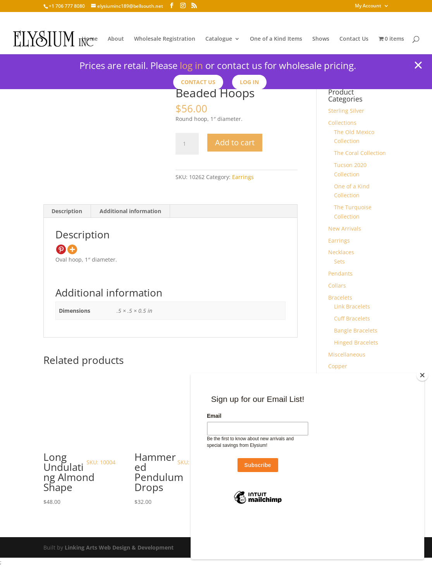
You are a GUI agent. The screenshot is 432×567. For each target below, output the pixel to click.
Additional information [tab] (130, 211)
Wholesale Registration (164, 39)
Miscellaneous (346, 354)
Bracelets (340, 297)
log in (191, 65)
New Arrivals (344, 228)
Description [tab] (67, 211)
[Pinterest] (61, 249)
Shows (320, 39)
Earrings (243, 177)
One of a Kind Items (276, 39)
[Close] (422, 415)
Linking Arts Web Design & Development (119, 547)
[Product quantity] (187, 144)
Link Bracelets (352, 306)
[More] (72, 249)
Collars (337, 285)
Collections (342, 122)
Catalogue (218, 39)
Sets (339, 261)
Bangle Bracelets (355, 330)
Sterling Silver (346, 110)
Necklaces (341, 252)
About (116, 39)
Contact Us (353, 39)
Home (90, 39)
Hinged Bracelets (356, 342)
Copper (337, 366)
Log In (249, 82)
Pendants (340, 273)
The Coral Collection (360, 153)
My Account (368, 6)
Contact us (198, 82)
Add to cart (235, 142)
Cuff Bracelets (352, 318)
